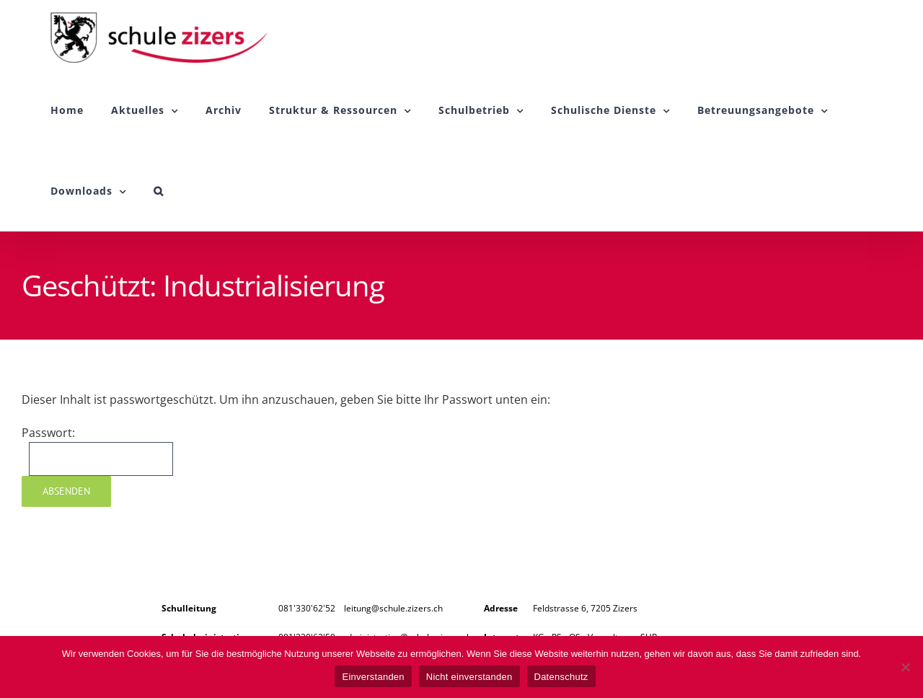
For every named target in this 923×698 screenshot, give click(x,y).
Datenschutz (561, 676)
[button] (159, 191)
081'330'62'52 (306, 608)
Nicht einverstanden (469, 676)
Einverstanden (373, 676)
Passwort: (97, 450)
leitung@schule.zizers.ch (393, 608)
